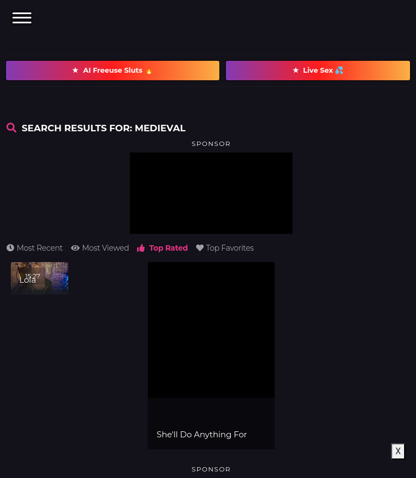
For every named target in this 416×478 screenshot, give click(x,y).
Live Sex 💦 (318, 70)
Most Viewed (100, 248)
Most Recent (34, 248)
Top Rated (162, 248)
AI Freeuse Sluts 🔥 (112, 70)
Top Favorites (225, 248)
